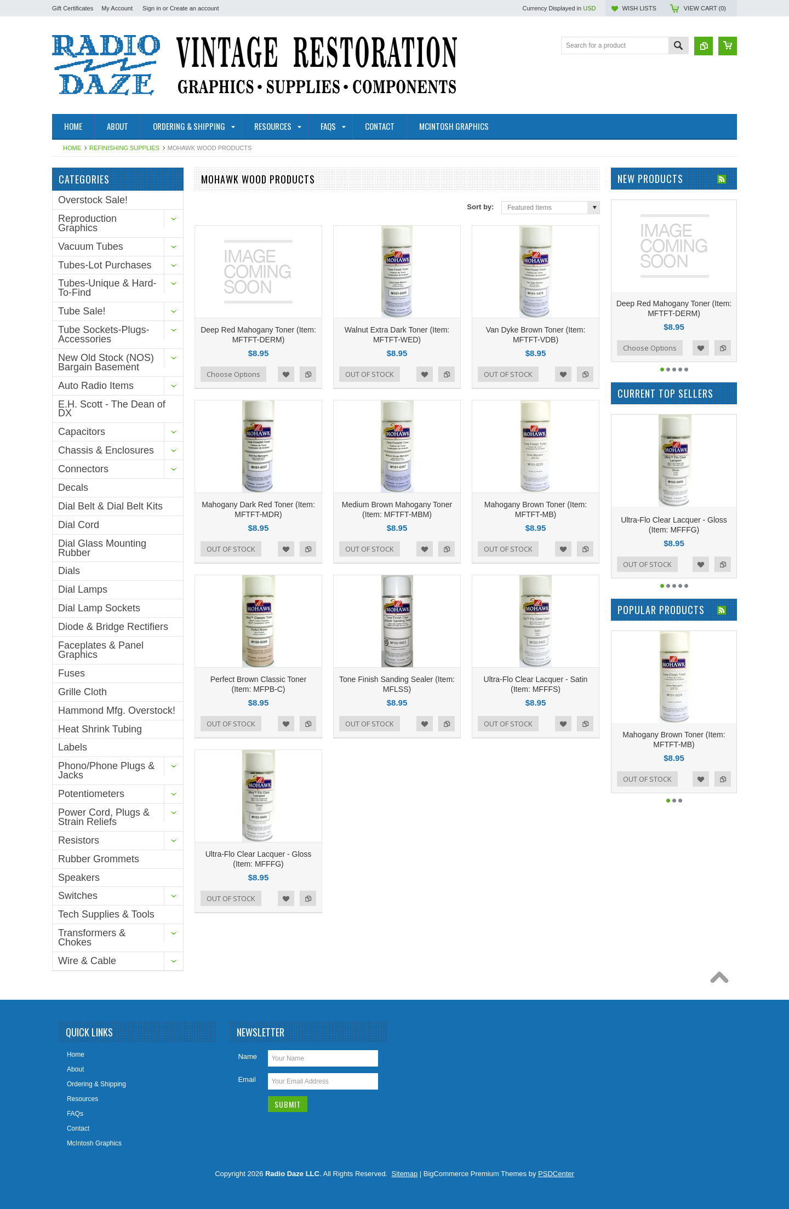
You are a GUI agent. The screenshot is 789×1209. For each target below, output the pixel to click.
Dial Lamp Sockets (99, 608)
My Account (117, 8)
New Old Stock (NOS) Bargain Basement (106, 362)
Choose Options (233, 374)
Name (247, 1056)
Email (247, 1079)
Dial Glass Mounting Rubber (102, 548)
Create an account (194, 8)
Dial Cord (78, 524)
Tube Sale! (81, 311)
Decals (73, 487)
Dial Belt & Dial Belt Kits (110, 506)
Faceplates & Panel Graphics (101, 650)
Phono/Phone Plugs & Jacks (106, 770)
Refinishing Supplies (124, 148)
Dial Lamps (82, 589)
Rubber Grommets (98, 858)
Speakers (79, 877)
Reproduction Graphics (87, 223)
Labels (72, 747)
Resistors (78, 840)
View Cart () (705, 8)
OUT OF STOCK (369, 374)
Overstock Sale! (93, 199)
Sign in (151, 8)
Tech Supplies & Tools (106, 914)
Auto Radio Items (96, 385)
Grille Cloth (82, 691)
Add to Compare (308, 374)
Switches (78, 895)
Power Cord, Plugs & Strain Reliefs (104, 817)
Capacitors (81, 431)
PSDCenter (556, 1174)
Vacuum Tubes (90, 246)
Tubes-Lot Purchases (104, 265)
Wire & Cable (87, 960)
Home (72, 148)
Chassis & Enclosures (106, 450)
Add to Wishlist (286, 374)
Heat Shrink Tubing (100, 729)
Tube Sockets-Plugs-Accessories (103, 334)
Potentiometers (91, 793)
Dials (69, 570)
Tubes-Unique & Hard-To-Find (107, 288)
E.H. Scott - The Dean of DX (111, 409)
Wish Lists (639, 8)
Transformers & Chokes (91, 937)
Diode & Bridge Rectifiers (113, 626)
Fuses (71, 673)
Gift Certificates (72, 8)
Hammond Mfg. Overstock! (116, 710)
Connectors (83, 468)
